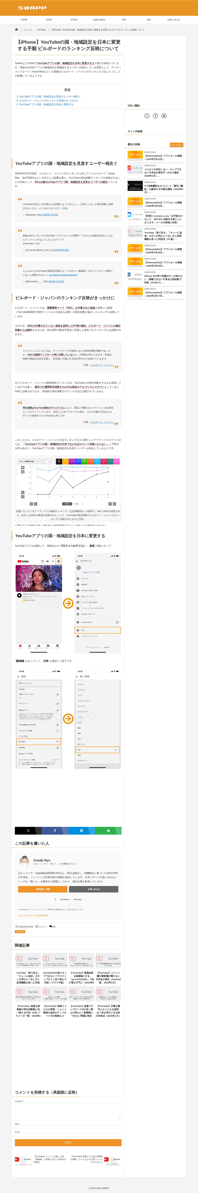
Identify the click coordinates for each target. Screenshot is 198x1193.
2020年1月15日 (50, 214)
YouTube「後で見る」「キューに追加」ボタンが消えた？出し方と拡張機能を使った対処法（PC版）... (163, 235)
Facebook (65, 899)
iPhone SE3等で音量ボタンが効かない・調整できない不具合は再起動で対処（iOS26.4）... (163, 279)
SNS (124, 19)
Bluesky (78, 899)
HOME (24, 19)
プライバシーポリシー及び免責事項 (33, 915)
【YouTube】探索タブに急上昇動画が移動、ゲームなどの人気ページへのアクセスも (87, 1159)
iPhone (74, 19)
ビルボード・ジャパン (102, 365)
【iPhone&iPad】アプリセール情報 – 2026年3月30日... (163, 204)
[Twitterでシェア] (28, 830)
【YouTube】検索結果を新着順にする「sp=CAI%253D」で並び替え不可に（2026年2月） (81, 979)
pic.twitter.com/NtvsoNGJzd (63, 275)
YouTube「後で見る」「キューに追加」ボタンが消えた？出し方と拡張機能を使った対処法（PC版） (28, 979)
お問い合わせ (173, 19)
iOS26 (49, 19)
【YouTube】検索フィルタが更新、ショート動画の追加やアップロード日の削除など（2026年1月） (55, 1012)
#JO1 (65, 208)
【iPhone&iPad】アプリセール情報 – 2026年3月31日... (163, 157)
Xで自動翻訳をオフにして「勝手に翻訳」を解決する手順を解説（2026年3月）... (163, 189)
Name (17, 1124)
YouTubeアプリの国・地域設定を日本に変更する (46, 104)
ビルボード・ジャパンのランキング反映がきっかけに (49, 100)
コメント (43, 926)
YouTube (20, 931)
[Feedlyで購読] (108, 830)
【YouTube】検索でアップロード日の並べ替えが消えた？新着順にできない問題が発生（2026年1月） (81, 1012)
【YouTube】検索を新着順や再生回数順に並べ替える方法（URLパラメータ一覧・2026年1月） (28, 1012)
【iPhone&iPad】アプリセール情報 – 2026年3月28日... (163, 264)
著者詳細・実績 (43, 889)
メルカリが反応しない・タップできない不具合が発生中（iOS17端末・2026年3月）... (162, 172)
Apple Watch (99, 19)
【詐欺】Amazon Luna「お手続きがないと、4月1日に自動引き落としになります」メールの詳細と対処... (163, 219)
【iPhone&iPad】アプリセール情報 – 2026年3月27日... (163, 294)
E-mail (17, 1132)
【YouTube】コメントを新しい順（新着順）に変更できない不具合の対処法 (50, 1159)
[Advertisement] (68, 132)
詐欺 (149, 19)
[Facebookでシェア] (55, 830)
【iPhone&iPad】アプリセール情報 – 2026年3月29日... (163, 251)
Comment (18, 1101)
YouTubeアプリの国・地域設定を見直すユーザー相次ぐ (50, 96)
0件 (54, 926)
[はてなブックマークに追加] (81, 830)
